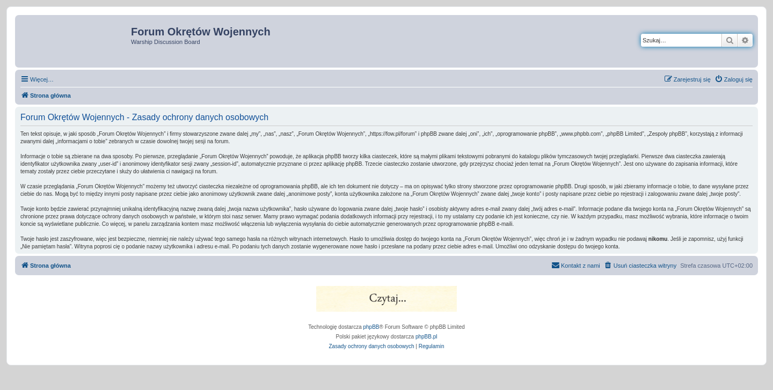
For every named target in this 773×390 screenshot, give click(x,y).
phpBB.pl (426, 337)
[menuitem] (733, 79)
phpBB (371, 327)
